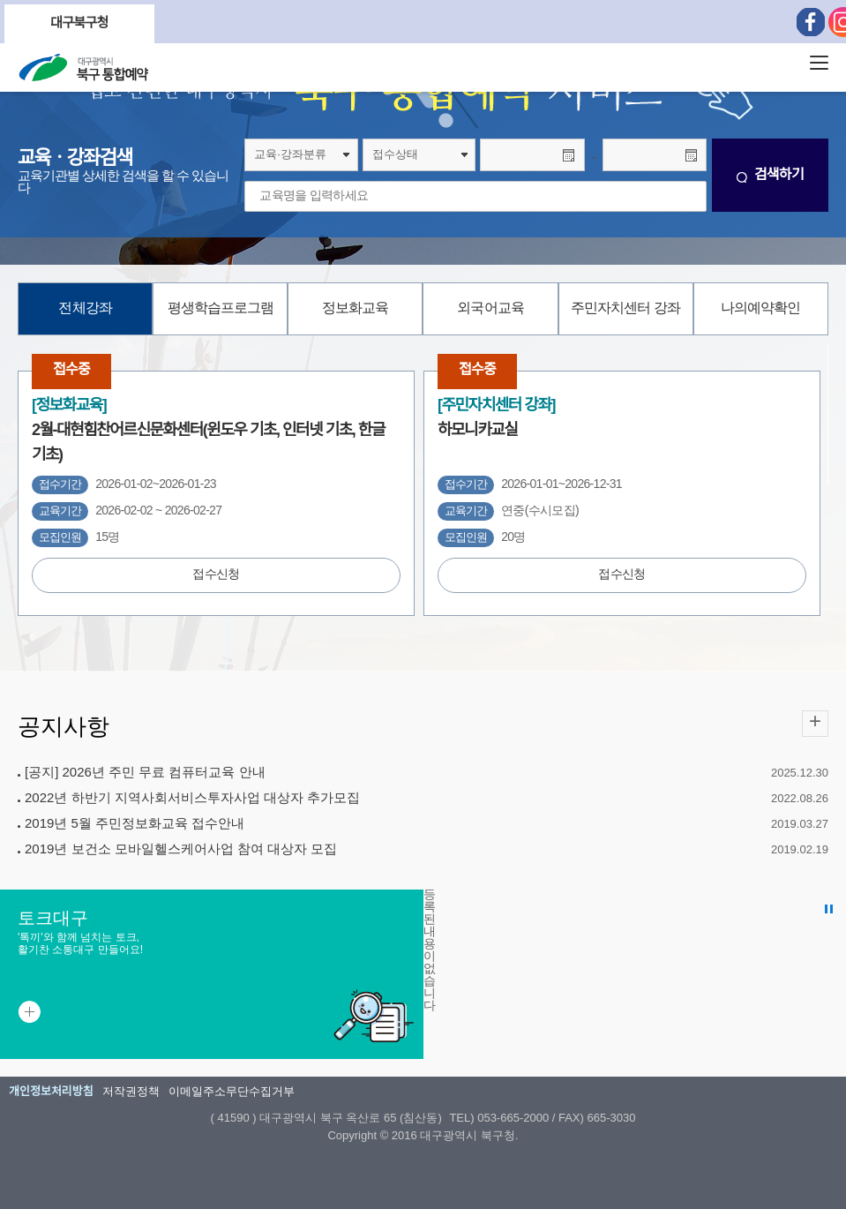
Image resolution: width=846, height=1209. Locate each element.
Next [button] (137, 24)
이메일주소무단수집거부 (231, 1091)
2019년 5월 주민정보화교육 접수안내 (134, 824)
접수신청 (215, 575)
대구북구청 (79, 24)
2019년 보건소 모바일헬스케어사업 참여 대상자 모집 (181, 850)
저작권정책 (131, 1091)
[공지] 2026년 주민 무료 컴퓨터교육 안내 (145, 773)
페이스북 (811, 22)
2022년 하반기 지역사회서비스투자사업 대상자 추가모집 (192, 799)
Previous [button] (22, 24)
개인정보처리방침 (51, 1091)
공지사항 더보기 (815, 723)
